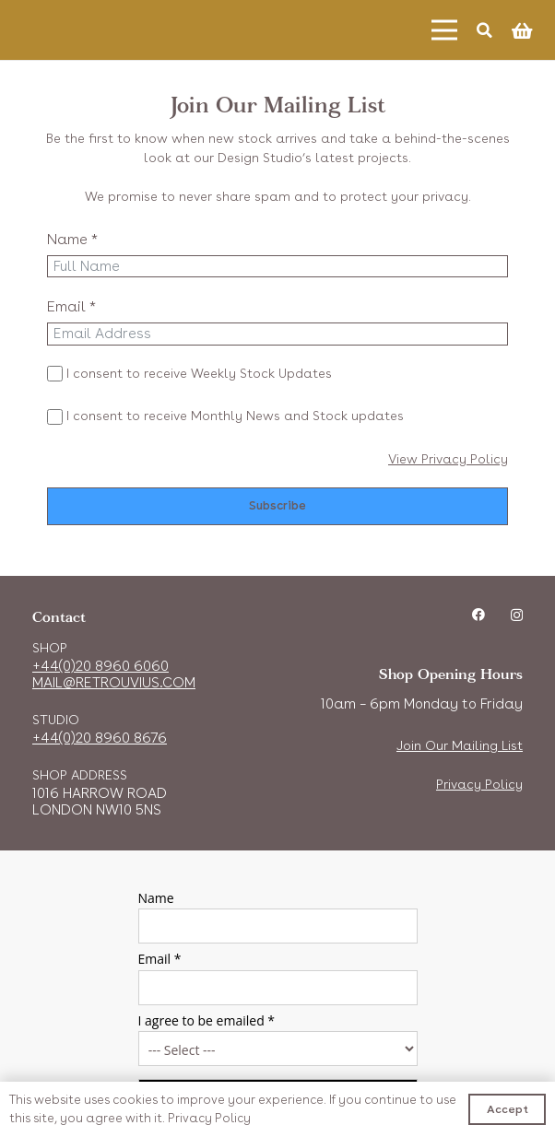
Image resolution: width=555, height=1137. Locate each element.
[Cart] (522, 30)
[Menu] (444, 30)
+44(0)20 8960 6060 (100, 666)
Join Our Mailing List (459, 745)
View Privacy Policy (448, 458)
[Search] (484, 30)
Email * (71, 306)
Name (156, 898)
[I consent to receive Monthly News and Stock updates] (55, 417)
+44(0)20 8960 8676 (99, 738)
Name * (72, 239)
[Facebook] (478, 614)
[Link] (88, 30)
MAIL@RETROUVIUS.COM (113, 682)
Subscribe (277, 505)
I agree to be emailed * (207, 1020)
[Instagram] (517, 615)
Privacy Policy (479, 784)
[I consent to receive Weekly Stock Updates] (55, 373)
